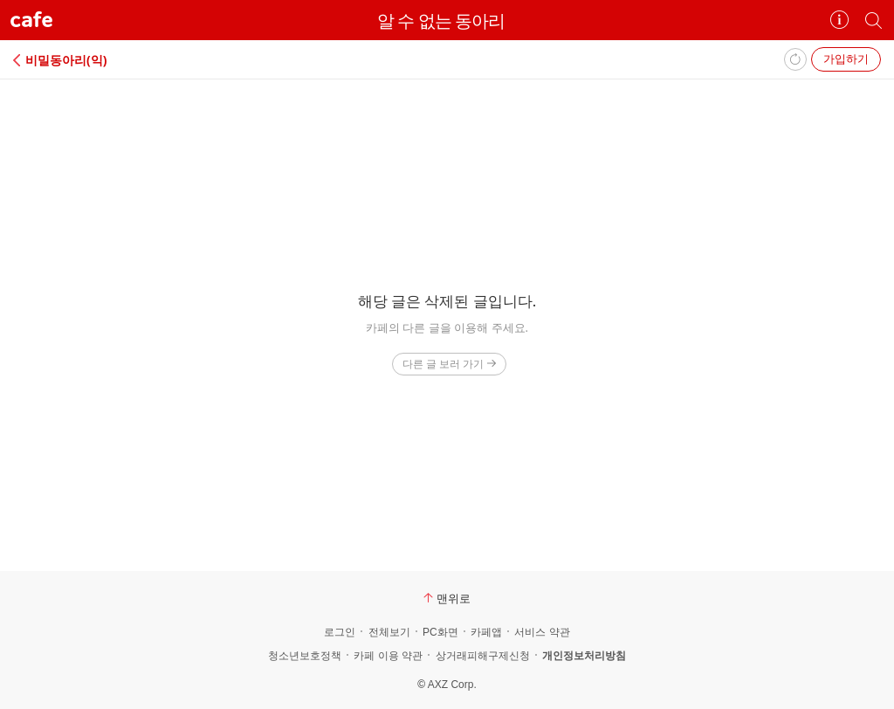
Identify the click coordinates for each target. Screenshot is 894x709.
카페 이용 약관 (388, 656)
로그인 (339, 632)
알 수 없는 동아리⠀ (447, 20)
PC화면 (440, 632)
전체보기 (389, 632)
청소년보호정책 (304, 656)
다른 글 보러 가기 (449, 363)
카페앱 (486, 632)
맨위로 (447, 598)
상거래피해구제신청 (483, 656)
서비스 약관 (541, 632)
